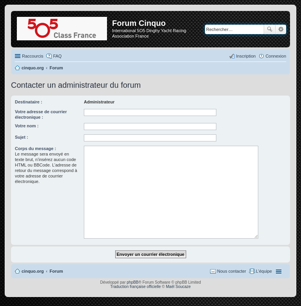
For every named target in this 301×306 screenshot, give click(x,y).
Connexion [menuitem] (275, 56)
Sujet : (21, 137)
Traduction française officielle (135, 286)
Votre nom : (26, 125)
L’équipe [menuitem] (264, 271)
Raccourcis (32, 56)
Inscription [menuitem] (246, 56)
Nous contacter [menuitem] (231, 271)
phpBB (132, 282)
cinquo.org (33, 271)
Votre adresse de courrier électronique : (41, 114)
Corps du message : (35, 148)
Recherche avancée (281, 29)
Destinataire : (28, 102)
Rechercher (270, 29)
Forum (56, 271)
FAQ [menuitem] (57, 56)
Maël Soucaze (178, 286)
